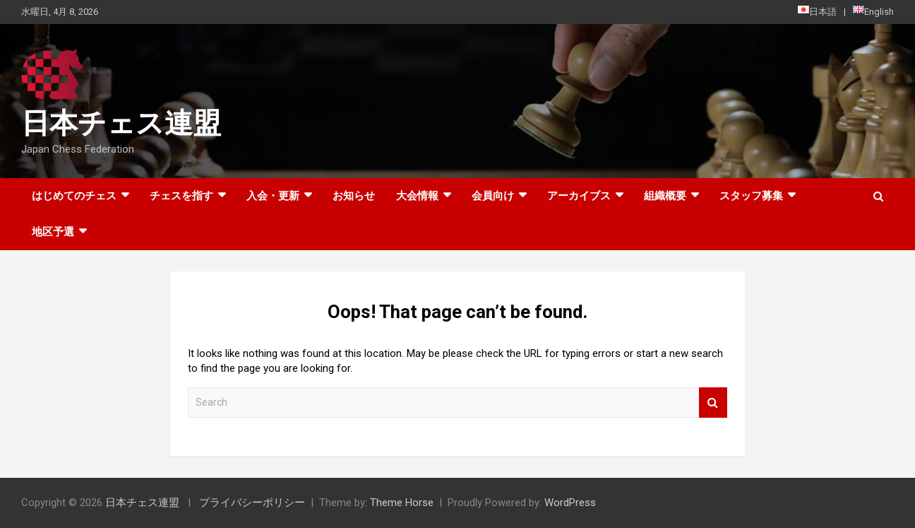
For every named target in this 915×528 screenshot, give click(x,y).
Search (713, 402)
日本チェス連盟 (121, 123)
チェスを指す (181, 195)
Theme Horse (401, 502)
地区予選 (53, 231)
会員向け (493, 195)
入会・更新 (272, 195)
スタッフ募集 (751, 195)
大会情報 (417, 195)
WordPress (570, 502)
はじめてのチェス (74, 195)
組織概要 (665, 195)
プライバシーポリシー (252, 502)
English (873, 11)
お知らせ (354, 195)
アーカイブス (579, 195)
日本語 (817, 11)
